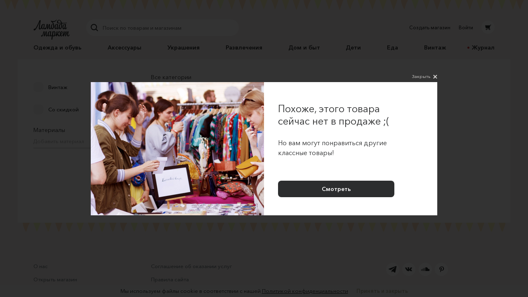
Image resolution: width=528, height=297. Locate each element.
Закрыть (424, 77)
